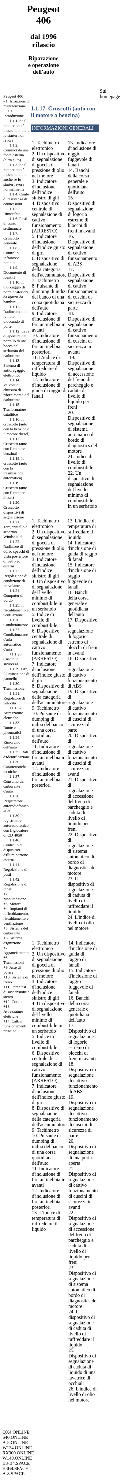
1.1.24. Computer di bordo (13, 595)
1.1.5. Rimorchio (12, 211)
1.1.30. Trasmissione (14, 686)
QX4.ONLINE (16, 1432)
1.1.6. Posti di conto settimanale (15, 223)
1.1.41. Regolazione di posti (15, 869)
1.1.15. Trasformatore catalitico (14, 409)
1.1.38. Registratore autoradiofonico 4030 (15, 803)
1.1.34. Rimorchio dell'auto (12, 742)
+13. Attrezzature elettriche (13, 1011)
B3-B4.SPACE (16, 1463)
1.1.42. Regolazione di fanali (15, 884)
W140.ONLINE (17, 1458)
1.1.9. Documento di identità (14, 272)
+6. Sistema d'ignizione (12, 940)
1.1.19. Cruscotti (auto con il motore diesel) (15, 490)
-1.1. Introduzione (13, 113)
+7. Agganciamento (15, 950)
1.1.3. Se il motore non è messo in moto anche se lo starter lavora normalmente (15, 176)
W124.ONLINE (17, 1447)
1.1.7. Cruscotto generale (11, 238)
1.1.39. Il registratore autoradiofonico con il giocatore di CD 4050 (15, 825)
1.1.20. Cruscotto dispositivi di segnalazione (13, 509)
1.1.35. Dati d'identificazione (16, 754)
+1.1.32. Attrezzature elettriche (13, 713)
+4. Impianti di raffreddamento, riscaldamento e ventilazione (16, 916)
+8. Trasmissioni (13, 960)
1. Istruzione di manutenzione (16, 103)
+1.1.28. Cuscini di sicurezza (13, 659)
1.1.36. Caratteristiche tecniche (15, 766)
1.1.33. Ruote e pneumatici (12, 727)
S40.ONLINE (15, 1437)
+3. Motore (12, 903)
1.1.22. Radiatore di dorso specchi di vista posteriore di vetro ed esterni (16, 553)
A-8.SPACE (13, 1473)
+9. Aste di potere (12, 969)
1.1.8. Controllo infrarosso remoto (11, 255)
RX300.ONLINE (18, 1452)
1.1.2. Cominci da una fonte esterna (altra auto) (15, 152)
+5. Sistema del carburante (15, 930)
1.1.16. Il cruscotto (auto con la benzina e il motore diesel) (16, 426)
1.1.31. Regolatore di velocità (14, 698)
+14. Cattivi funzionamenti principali (14, 1026)
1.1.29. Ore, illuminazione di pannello (16, 673)
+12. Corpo (12, 1001)
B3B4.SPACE (15, 1468)
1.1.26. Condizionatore (15, 622)
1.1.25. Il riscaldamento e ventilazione (15, 610)
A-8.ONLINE (15, 1442)
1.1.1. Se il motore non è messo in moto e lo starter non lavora (16, 130)
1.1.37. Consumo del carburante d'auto (14, 783)
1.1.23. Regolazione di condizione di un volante (15, 578)
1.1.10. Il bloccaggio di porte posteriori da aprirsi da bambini (15, 292)
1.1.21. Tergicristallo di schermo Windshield (15, 529)
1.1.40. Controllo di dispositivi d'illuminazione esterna (15, 850)
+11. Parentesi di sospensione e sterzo (16, 992)
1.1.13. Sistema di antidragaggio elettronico (14, 367)
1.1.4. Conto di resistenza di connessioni (16, 199)
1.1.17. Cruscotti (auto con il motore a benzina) (15, 446)
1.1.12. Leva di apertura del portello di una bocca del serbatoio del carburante (16, 343)
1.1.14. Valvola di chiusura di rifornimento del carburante (16, 390)
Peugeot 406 (13, 96)
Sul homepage (110, 93)
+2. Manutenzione (14, 896)
